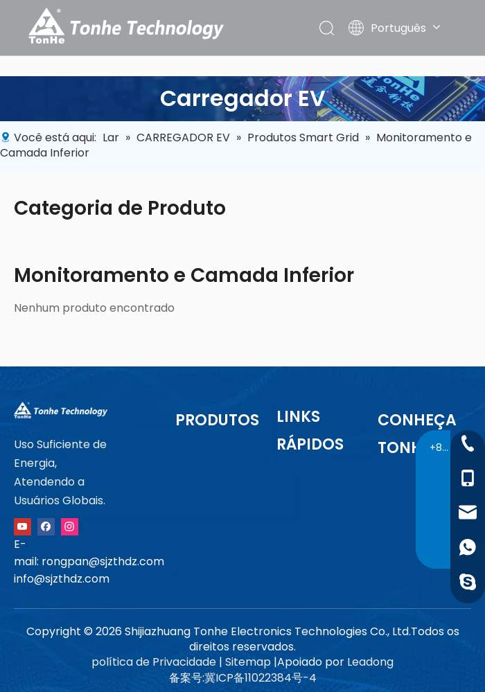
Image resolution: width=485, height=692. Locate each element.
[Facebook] (46, 526)
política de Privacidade (153, 662)
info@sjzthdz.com (61, 579)
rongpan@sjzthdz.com (103, 561)
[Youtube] (22, 526)
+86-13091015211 (442, 447)
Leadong (370, 662)
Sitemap (248, 662)
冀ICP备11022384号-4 (260, 678)
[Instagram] (69, 526)
